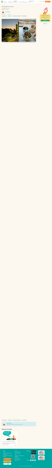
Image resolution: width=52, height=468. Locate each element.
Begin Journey (45, 20)
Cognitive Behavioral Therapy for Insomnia (7, 456)
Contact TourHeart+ (7, 461)
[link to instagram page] (33, 460)
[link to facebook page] (31, 460)
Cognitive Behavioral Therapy (7, 453)
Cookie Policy (17, 457)
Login (43, 1)
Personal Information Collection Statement (19, 456)
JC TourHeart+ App (17, 453)
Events (4, 450)
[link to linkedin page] (35, 460)
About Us (16, 450)
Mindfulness (5, 454)
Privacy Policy (17, 460)
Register (48, 1)
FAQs (15, 454)
